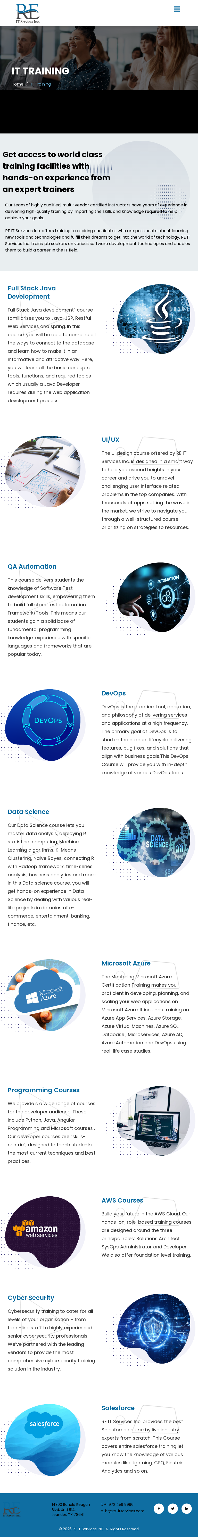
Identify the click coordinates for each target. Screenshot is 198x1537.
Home (17, 84)
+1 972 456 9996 (117, 1504)
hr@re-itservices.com (122, 1511)
